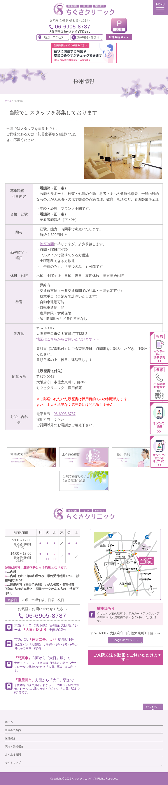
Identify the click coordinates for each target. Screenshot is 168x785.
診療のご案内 (13, 730)
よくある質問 (13, 754)
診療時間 (47, 244)
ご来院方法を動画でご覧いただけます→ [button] (127, 657)
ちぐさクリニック (82, 778)
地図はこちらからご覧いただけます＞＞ (67, 339)
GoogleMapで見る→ (125, 640)
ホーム (9, 721)
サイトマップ (13, 762)
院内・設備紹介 (14, 746)
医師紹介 (10, 738)
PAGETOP (153, 706)
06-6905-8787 (65, 414)
